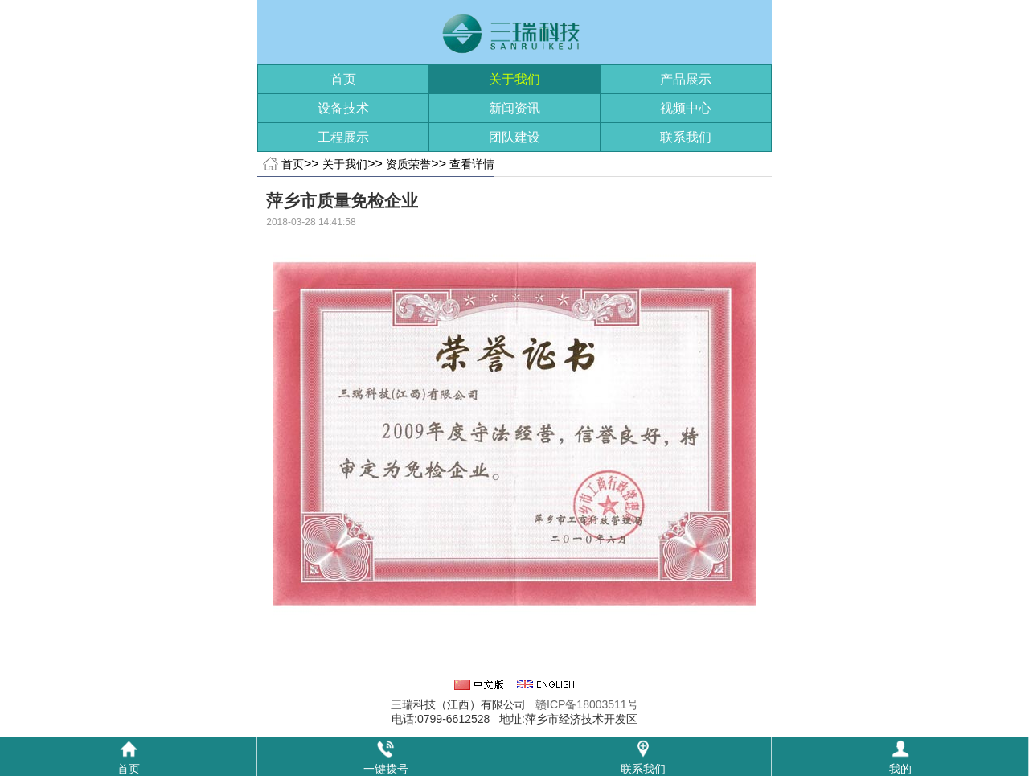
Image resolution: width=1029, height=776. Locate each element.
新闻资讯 (514, 108)
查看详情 (471, 164)
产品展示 (685, 79)
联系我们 (685, 137)
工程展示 (343, 137)
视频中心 (685, 108)
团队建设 (514, 137)
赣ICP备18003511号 (586, 704)
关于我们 (514, 79)
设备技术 (343, 108)
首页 (343, 79)
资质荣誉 (408, 164)
